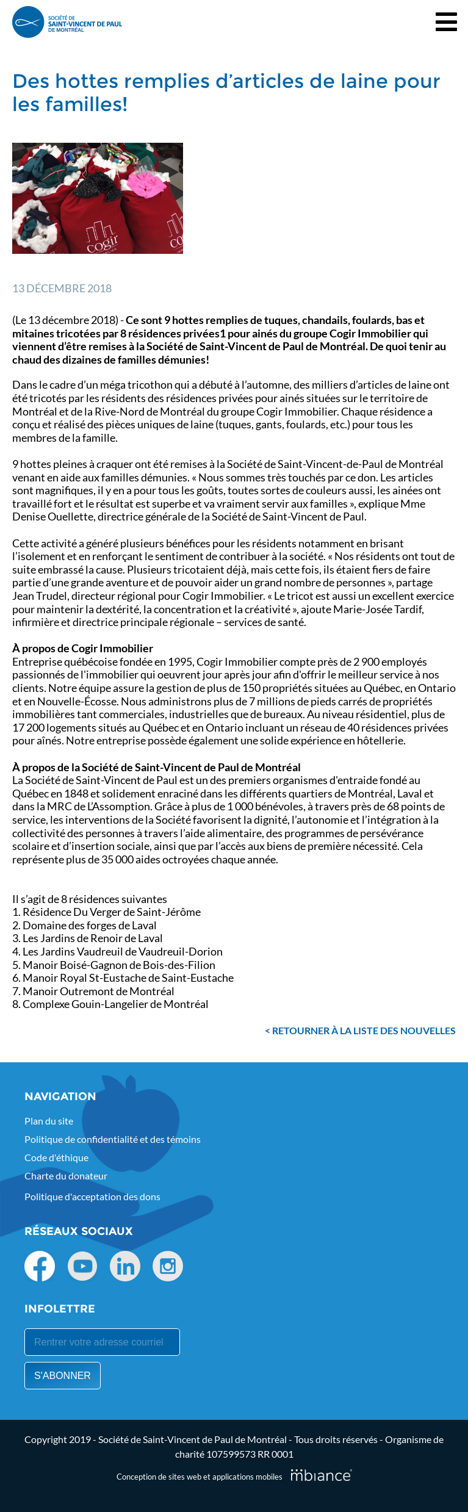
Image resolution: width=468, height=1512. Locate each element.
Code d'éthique (56, 1157)
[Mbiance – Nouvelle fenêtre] (321, 1474)
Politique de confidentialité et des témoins (112, 1139)
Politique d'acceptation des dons (92, 1196)
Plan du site (48, 1120)
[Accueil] (67, 22)
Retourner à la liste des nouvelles (364, 1030)
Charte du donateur (65, 1175)
